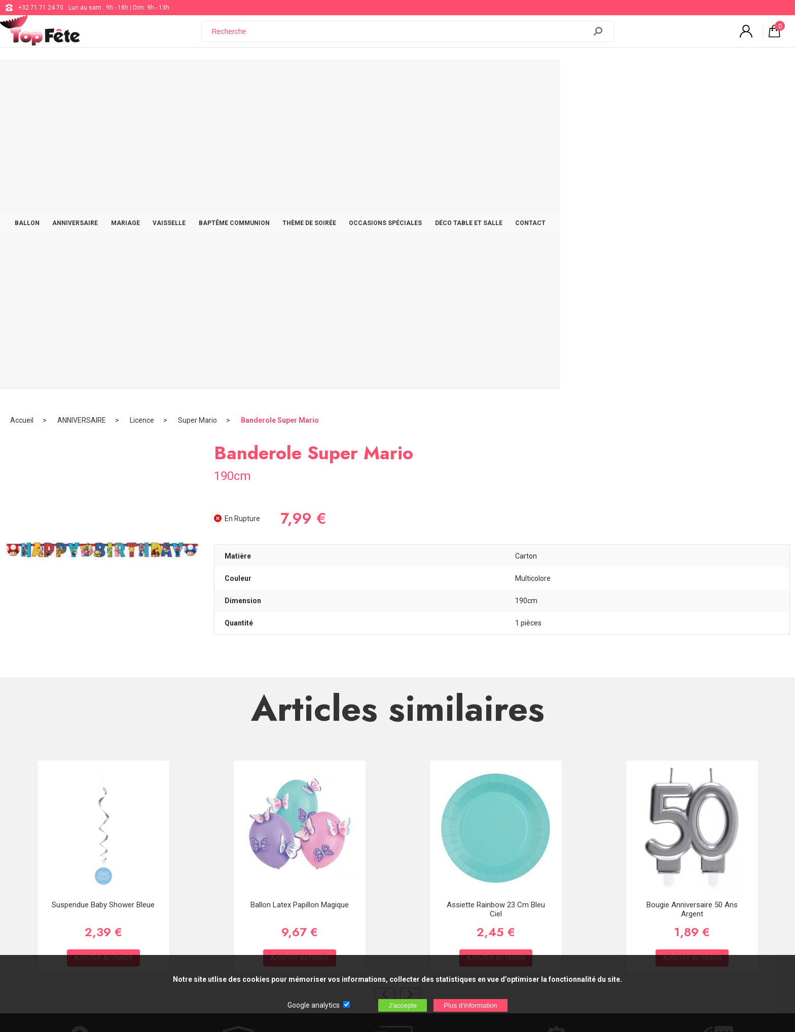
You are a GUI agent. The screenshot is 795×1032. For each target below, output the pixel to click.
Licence (142, 109)
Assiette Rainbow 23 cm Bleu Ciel (496, 598)
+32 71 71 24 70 (40, 7)
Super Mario (197, 109)
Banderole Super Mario (280, 109)
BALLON (125, 77)
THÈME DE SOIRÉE (431, 77)
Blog (326, 856)
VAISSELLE (281, 77)
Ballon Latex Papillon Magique (299, 593)
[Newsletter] (205, 911)
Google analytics (313, 1005)
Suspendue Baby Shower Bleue (103, 593)
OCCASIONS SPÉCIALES (512, 77)
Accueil (21, 109)
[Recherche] (400, 37)
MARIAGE (233, 77)
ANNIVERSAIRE (178, 77)
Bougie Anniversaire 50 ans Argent (692, 598)
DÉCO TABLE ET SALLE (600, 77)
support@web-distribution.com (362, 831)
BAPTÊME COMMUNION (351, 77)
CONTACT (667, 77)
